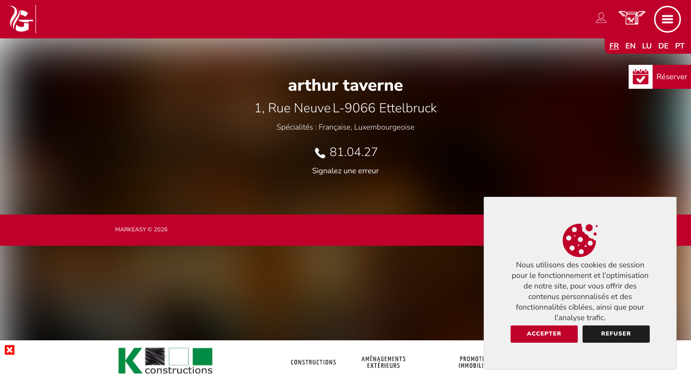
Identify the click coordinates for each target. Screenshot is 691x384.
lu (647, 46)
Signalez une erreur (345, 171)
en (630, 46)
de (663, 46)
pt (680, 46)
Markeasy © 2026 (141, 230)
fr (614, 46)
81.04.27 (354, 152)
